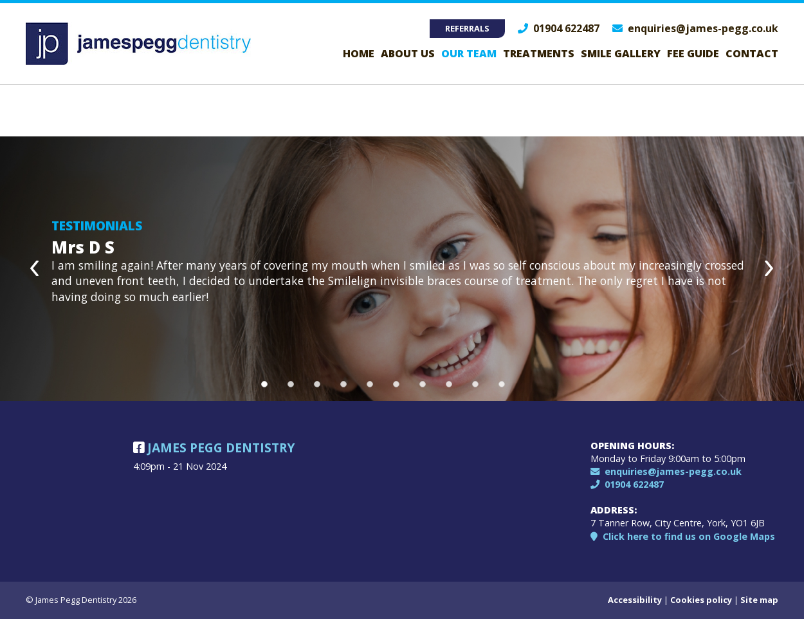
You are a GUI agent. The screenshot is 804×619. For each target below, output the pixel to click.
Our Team (469, 53)
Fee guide (693, 53)
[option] (402, 268)
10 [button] (501, 384)
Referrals (467, 28)
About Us (408, 53)
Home (358, 53)
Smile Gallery (621, 53)
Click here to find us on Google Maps (682, 536)
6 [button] (396, 384)
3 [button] (317, 384)
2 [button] (291, 384)
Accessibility (635, 599)
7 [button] (422, 384)
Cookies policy (701, 599)
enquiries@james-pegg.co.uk (695, 28)
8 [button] (449, 384)
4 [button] (343, 384)
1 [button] (264, 384)
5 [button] (370, 384)
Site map (759, 599)
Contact (752, 53)
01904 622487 (558, 28)
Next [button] (768, 268)
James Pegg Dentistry (214, 447)
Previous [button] (35, 268)
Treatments (538, 53)
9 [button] (475, 384)
